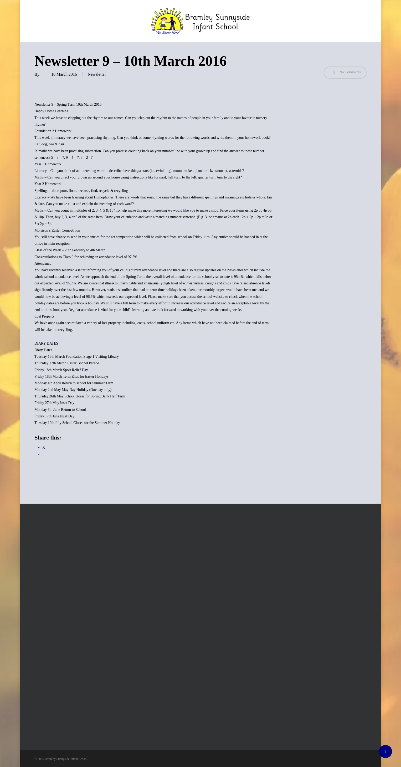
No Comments (345, 72)
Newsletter (97, 74)
